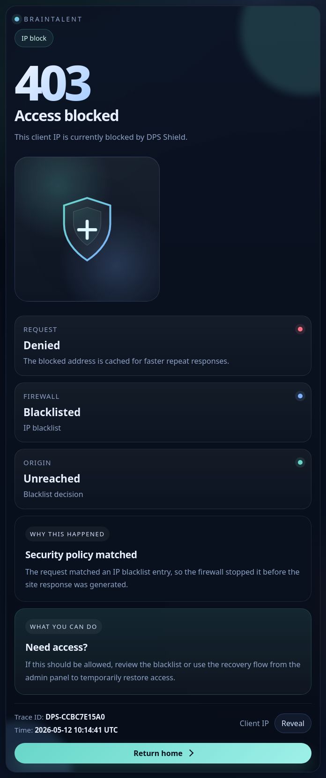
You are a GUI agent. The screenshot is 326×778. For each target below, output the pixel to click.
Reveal (293, 723)
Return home (158, 753)
